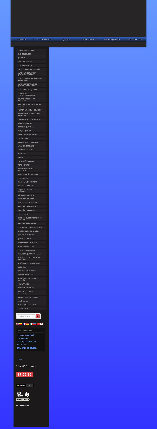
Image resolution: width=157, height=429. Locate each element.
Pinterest (26, 409)
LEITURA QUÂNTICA (112, 40)
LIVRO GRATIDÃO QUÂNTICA (28, 90)
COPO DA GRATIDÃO (25, 186)
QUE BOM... (67, 40)
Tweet (20, 360)
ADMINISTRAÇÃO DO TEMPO (28, 174)
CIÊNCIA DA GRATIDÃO (26, 195)
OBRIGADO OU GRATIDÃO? (27, 134)
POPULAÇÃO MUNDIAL (26, 161)
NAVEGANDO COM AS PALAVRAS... (25, 292)
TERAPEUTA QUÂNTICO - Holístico (30, 254)
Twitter (21, 409)
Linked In (30, 409)
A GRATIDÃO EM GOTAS (26, 246)
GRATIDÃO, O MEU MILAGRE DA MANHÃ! (29, 105)
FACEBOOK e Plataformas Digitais (30, 227)
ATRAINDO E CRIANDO (26, 146)
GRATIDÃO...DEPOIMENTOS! (28, 206)
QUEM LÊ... (22, 267)
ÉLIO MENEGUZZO (45, 40)
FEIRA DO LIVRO (24, 214)
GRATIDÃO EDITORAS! (26, 288)
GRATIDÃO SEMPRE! (89, 40)
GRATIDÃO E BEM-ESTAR (27, 223)
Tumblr (34, 409)
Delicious (21, 413)
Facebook (17, 409)
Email (42, 413)
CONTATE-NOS (23, 308)
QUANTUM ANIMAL (24, 239)
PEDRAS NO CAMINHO (26, 199)
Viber (38, 413)
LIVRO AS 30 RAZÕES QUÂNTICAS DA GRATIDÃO (30, 79)
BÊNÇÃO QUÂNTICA (25, 123)
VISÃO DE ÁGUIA (24, 165)
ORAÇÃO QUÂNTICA (25, 131)
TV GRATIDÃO (23, 178)
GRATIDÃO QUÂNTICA (26, 127)
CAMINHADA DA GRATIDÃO (27, 182)
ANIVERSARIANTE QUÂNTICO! (28, 242)
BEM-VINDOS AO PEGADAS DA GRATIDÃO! (29, 258)
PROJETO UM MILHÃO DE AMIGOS (30, 110)
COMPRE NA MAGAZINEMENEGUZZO (26, 94)
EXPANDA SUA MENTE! (26, 235)
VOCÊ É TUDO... (23, 138)
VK (30, 413)
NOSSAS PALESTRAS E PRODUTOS (26, 169)
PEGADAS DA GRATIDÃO (22, 40)
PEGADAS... (22, 154)
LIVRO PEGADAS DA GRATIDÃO (134, 40)
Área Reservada (23, 301)
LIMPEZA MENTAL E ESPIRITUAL (29, 119)
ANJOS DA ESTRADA (25, 150)
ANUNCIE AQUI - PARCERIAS (28, 142)
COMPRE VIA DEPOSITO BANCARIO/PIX (26, 100)
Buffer (26, 413)
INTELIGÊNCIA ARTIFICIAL (27, 271)
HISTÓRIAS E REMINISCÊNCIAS (29, 263)
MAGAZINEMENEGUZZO (26, 250)
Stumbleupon (17, 413)
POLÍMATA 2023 (23, 284)
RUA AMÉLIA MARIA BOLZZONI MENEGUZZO (29, 114)
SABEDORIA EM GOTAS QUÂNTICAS (26, 190)
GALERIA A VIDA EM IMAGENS (28, 231)
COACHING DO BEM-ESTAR (27, 203)
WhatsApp (34, 413)
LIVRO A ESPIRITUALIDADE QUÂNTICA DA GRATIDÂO (27, 85)
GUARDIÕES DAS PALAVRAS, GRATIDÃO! (28, 279)
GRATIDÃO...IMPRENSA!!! (27, 210)
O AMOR (21, 157)
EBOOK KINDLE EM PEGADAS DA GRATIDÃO (30, 219)
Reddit (42, 409)
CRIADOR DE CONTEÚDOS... (28, 297)
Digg (38, 409)
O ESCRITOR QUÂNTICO (26, 275)
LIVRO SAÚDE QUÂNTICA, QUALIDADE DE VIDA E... (27, 74)
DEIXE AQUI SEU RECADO (27, 305)
